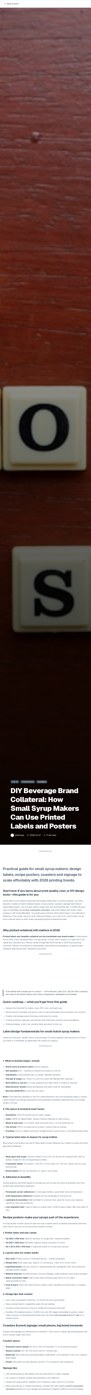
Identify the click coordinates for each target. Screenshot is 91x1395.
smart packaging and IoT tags (66, 1316)
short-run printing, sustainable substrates (32, 911)
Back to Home (11, 4)
